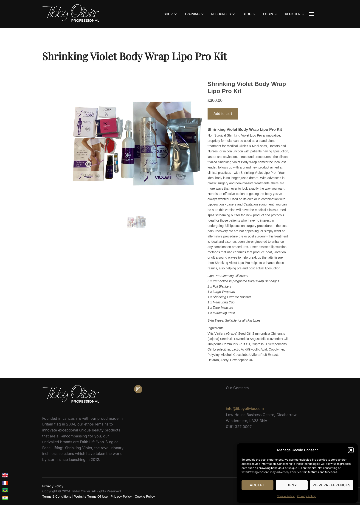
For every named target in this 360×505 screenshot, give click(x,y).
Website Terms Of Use (91, 496)
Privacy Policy (306, 496)
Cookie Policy (286, 496)
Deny (292, 485)
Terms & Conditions (56, 496)
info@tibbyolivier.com (245, 408)
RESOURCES (223, 14)
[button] (351, 450)
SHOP (171, 14)
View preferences (331, 485)
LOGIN (270, 14)
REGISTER (295, 14)
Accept (257, 485)
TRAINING (195, 14)
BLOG (249, 14)
